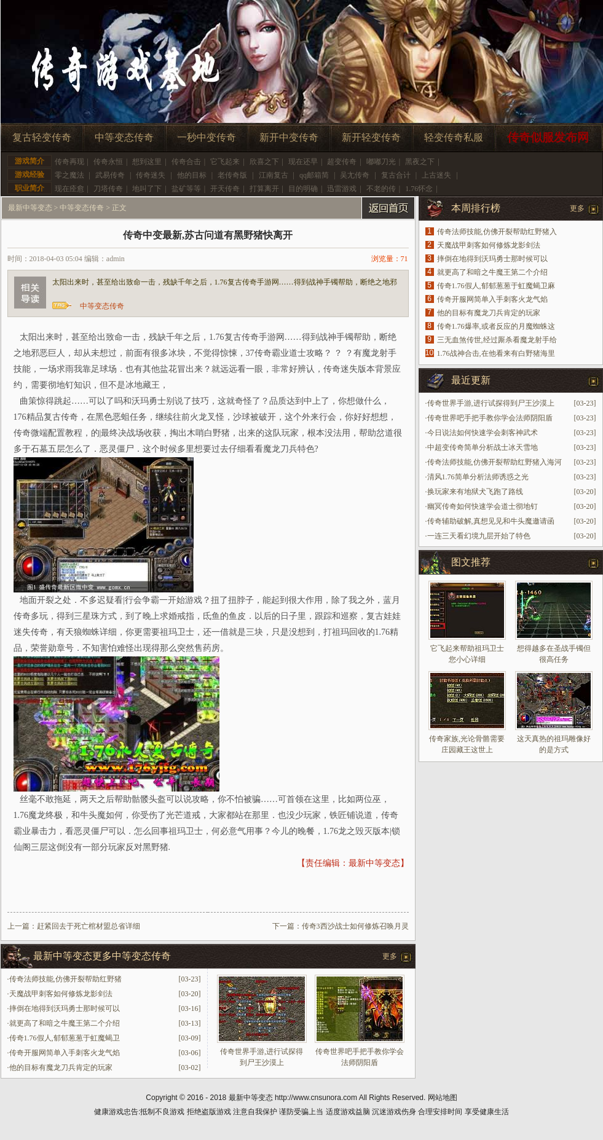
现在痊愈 (69, 188)
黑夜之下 (420, 161)
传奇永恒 (108, 161)
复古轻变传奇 (41, 137)
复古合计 (396, 175)
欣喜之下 (264, 161)
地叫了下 (147, 188)
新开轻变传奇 (371, 137)
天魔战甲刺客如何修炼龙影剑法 (60, 993)
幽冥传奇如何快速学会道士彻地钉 (482, 506)
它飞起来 (225, 161)
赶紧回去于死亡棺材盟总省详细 (88, 926)
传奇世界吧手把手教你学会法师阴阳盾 (490, 418)
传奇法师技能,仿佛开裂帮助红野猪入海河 (494, 462)
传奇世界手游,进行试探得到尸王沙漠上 (490, 403)
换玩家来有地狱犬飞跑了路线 (475, 491)
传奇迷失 (150, 175)
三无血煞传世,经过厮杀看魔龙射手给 (497, 340)
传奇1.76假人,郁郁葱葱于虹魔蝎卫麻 (496, 285)
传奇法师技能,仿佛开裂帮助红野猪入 (497, 231)
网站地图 (442, 1097)
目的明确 (303, 188)
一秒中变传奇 (206, 137)
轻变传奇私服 (453, 137)
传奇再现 (69, 161)
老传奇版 (232, 175)
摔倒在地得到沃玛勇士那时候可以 (64, 1008)
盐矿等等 (186, 188)
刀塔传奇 (108, 188)
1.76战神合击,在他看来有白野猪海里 (496, 353)
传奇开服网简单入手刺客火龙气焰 (64, 1052)
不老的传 (381, 188)
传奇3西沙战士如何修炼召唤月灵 (355, 926)
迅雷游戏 (342, 188)
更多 (389, 956)
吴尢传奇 (354, 175)
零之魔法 (69, 175)
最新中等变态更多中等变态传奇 (102, 956)
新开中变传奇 (288, 137)
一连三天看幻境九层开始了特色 (478, 536)
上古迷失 (436, 175)
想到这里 (147, 161)
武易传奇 (110, 175)
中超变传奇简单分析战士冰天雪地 (482, 447)
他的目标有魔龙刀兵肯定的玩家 (60, 1067)
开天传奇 (225, 188)
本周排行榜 (475, 208)
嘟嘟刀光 (381, 161)
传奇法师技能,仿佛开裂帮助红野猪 (65, 979)
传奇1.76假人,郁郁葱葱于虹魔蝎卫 (64, 1038)
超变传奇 (342, 161)
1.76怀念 (419, 188)
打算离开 (264, 188)
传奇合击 (186, 161)
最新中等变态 (30, 207)
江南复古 (273, 175)
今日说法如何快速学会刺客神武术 (482, 432)
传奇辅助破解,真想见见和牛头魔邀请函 (490, 521)
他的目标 (192, 175)
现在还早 (303, 161)
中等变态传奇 (124, 137)
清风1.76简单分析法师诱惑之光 (478, 477)
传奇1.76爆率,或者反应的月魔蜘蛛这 (496, 326)
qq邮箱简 (314, 175)
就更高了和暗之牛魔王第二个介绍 (64, 1023)
